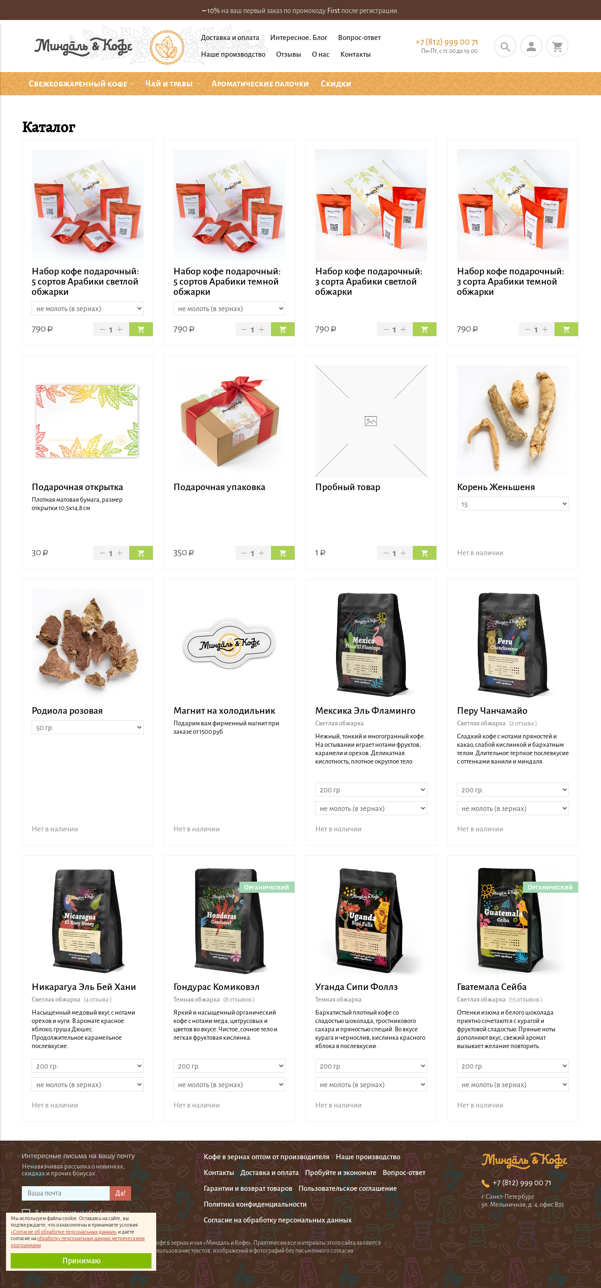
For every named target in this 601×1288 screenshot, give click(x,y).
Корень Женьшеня (496, 487)
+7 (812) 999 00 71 (447, 41)
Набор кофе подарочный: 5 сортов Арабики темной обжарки (227, 281)
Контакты (355, 54)
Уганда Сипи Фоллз (356, 987)
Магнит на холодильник (224, 710)
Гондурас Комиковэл (216, 987)
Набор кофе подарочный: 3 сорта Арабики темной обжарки (510, 281)
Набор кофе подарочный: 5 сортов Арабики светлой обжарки (85, 281)
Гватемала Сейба (492, 987)
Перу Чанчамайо (492, 710)
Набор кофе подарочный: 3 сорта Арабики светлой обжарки (369, 281)
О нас (321, 54)
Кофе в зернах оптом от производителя (267, 1157)
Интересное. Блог (298, 37)
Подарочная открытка (77, 487)
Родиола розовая (67, 710)
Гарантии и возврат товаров (248, 1188)
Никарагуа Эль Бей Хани (84, 987)
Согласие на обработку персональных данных (278, 1220)
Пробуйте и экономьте (340, 1172)
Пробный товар (347, 487)
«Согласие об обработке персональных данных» (64, 1232)
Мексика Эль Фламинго (365, 710)
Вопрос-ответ (359, 37)
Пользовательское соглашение (347, 1188)
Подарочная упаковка (219, 487)
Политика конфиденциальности (255, 1204)
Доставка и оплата (230, 37)
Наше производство (233, 54)
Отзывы (288, 54)
